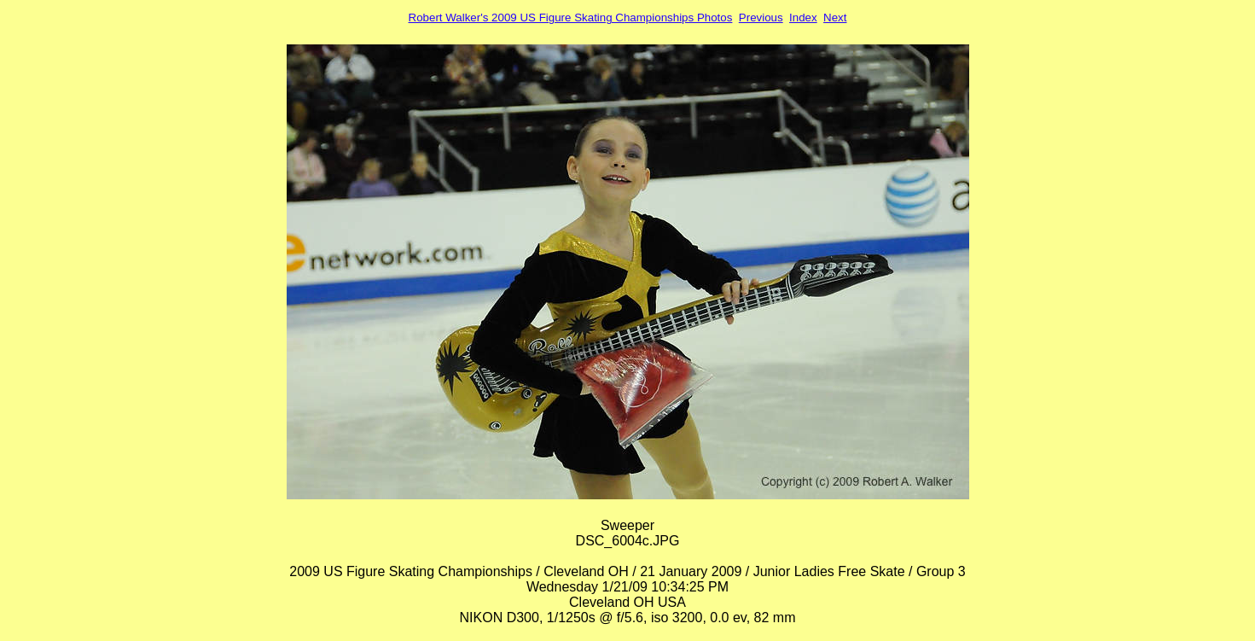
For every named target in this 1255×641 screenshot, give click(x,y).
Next (834, 17)
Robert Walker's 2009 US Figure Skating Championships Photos (571, 17)
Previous (761, 17)
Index (803, 17)
